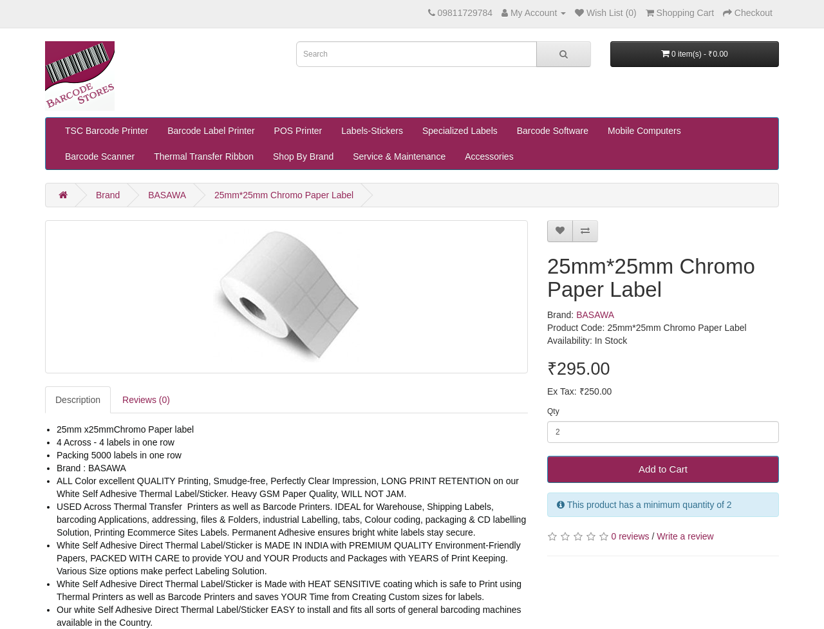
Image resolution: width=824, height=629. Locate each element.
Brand (108, 195)
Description (77, 400)
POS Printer (298, 131)
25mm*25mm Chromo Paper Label (283, 195)
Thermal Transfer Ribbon (204, 156)
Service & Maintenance (399, 156)
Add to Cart (663, 469)
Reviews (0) (146, 400)
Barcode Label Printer (210, 131)
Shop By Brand (303, 156)
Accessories (489, 156)
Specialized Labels (460, 131)
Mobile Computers (644, 131)
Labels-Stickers (372, 131)
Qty (553, 411)
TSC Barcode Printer (106, 131)
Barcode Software (552, 131)
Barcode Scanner (100, 156)
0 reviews (630, 536)
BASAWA (167, 195)
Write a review (685, 536)
